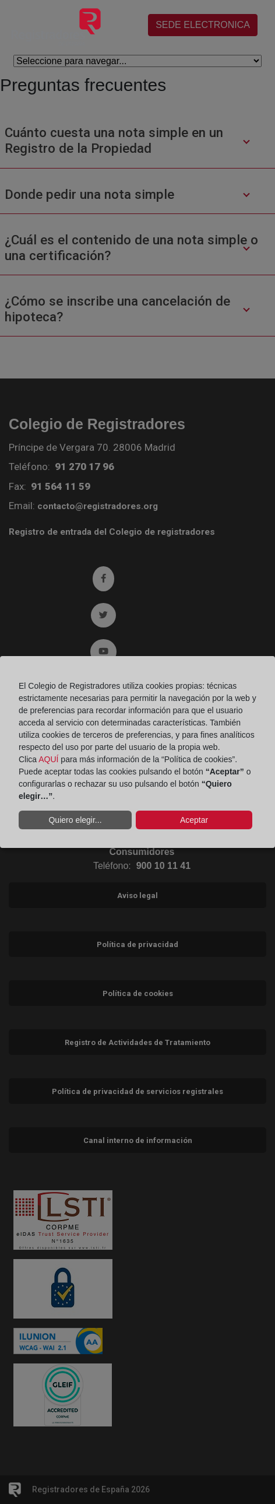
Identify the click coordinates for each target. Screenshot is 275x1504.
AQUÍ (48, 759)
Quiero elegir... (74, 820)
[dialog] (137, 752)
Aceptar (194, 820)
